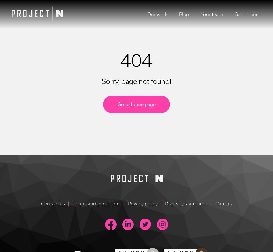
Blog (184, 14)
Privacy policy (143, 203)
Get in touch (247, 14)
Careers (223, 203)
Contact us (53, 203)
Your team (212, 14)
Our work (157, 14)
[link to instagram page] (162, 224)
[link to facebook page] (111, 224)
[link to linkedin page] (128, 224)
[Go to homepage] (137, 179)
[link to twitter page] (145, 224)
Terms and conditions (96, 203)
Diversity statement (186, 203)
